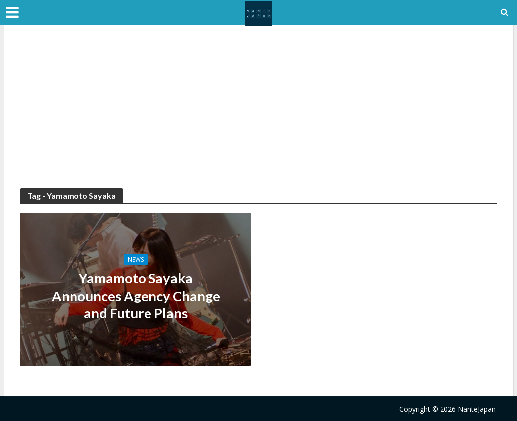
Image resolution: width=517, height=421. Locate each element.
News (136, 259)
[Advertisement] (258, 114)
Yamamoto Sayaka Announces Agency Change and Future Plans (136, 296)
